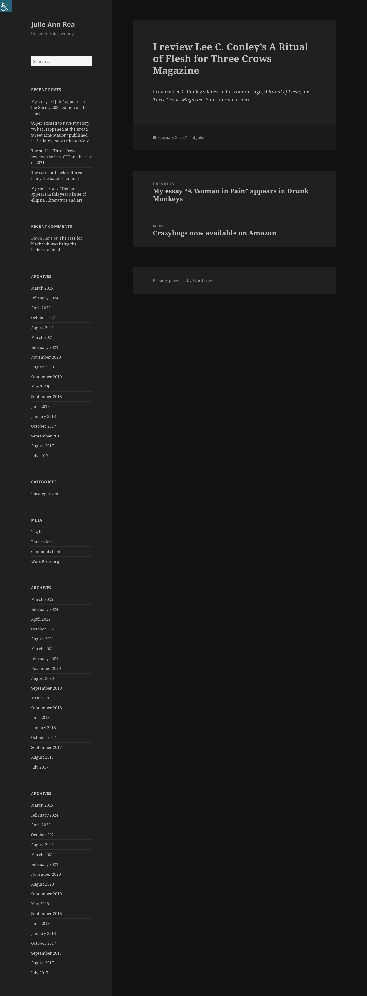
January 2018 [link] (43, 416)
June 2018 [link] (40, 406)
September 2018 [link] (46, 396)
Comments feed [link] (45, 551)
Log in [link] (37, 532)
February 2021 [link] (44, 347)
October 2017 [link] (43, 426)
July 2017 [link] (39, 455)
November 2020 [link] (46, 357)
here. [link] (246, 99)
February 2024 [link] (44, 298)
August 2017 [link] (42, 446)
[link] (6, 6)
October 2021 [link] (43, 317)
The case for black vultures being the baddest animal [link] (56, 244)
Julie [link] (200, 137)
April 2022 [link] (40, 308)
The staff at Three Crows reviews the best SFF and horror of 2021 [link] (61, 156)
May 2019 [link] (40, 386)
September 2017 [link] (46, 436)
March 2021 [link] (42, 337)
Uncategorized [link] (44, 493)
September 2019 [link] (46, 377)
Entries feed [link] (42, 541)
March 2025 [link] (42, 288)
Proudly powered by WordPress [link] (183, 280)
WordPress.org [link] (45, 561)
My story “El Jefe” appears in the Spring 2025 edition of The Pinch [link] (59, 107)
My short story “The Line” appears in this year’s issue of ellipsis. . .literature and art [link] (58, 194)
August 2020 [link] (42, 367)
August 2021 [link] (42, 327)
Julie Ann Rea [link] (53, 24)
